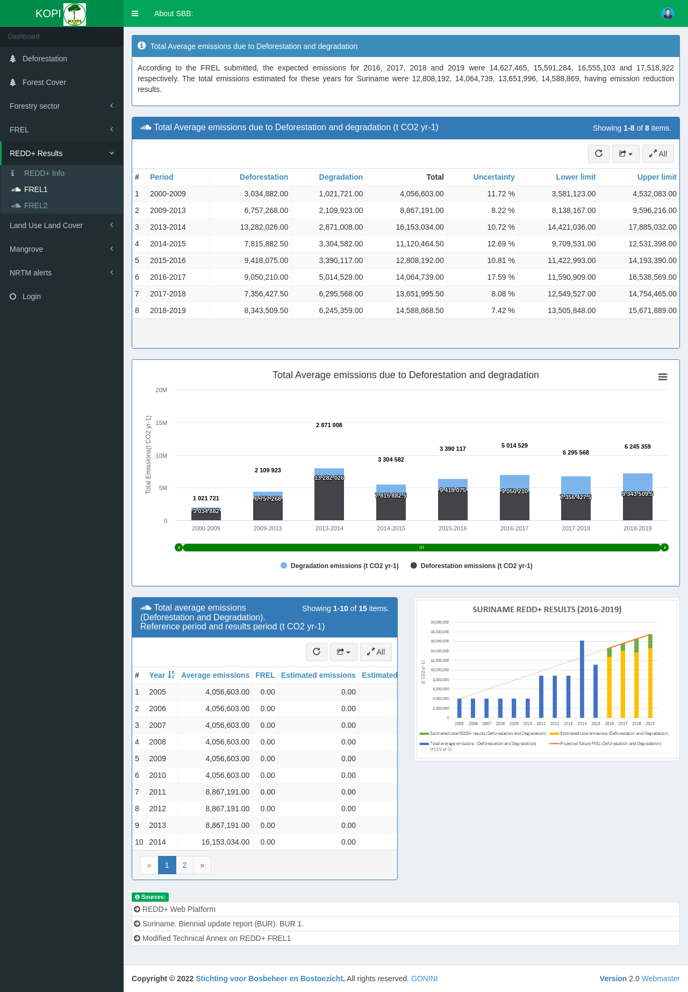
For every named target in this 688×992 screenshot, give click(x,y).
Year (157, 675)
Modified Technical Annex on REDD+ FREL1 (212, 938)
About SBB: (173, 13)
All (658, 154)
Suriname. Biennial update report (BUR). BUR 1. (219, 923)
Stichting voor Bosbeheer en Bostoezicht (269, 978)
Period (162, 177)
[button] (135, 13)
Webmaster (661, 978)
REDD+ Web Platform (175, 909)
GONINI (424, 978)
